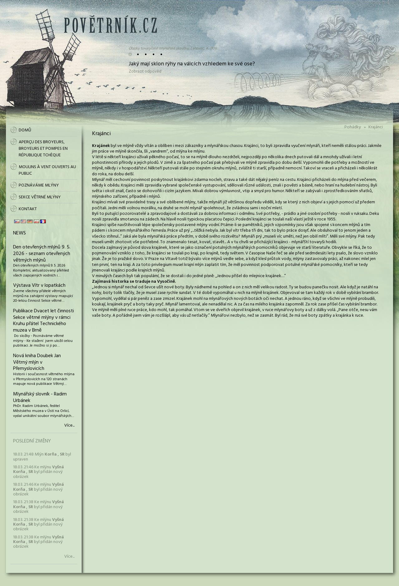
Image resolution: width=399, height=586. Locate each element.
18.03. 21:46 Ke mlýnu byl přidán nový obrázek (38, 472)
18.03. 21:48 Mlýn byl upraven (42, 457)
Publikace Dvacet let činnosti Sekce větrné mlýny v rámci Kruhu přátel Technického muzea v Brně (43, 320)
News (19, 233)
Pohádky (352, 127)
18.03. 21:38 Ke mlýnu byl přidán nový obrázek (38, 507)
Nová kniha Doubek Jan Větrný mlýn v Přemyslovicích (37, 362)
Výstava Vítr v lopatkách (39, 285)
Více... (69, 425)
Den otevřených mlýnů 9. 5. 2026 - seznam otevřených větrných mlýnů (41, 253)
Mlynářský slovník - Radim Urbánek (40, 397)
